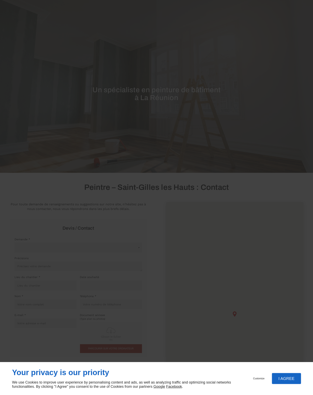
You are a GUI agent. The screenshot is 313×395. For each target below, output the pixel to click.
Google (159, 387)
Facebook (174, 387)
